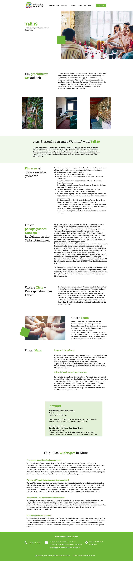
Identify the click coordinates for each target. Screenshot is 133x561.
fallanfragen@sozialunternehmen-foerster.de (81, 434)
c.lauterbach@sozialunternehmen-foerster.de (78, 432)
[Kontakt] (101, 5)
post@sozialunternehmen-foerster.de (63, 542)
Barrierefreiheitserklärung (61, 555)
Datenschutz (48, 555)
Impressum (39, 555)
